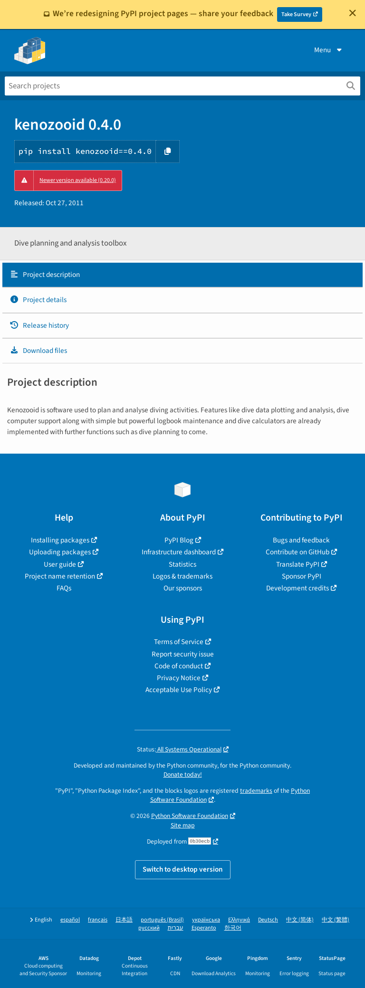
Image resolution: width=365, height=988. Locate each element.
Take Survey (296, 14)
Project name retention (60, 576)
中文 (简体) (300, 920)
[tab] (182, 275)
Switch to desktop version (183, 869)
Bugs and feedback (301, 540)
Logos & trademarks (182, 576)
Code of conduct (178, 666)
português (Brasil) (162, 920)
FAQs (64, 588)
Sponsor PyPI (301, 576)
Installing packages (60, 540)
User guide (60, 564)
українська (206, 920)
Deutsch (268, 920)
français (97, 920)
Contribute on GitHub (297, 552)
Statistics (182, 564)
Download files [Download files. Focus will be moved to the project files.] (38, 350)
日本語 (124, 920)
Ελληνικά (239, 920)
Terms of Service (178, 641)
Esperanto (204, 928)
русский (149, 928)
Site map (183, 825)
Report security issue (183, 654)
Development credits (297, 588)
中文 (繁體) (335, 920)
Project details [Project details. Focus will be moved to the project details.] (38, 299)
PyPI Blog (178, 540)
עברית (175, 928)
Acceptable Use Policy (178, 689)
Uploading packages (60, 552)
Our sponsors (182, 588)
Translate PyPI (297, 564)
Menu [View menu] (329, 50)
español (70, 920)
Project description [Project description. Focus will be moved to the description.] (45, 274)
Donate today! (182, 774)
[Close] (352, 13)
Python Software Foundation (189, 815)
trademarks (256, 790)
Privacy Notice (179, 678)
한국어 (232, 928)
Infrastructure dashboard (179, 552)
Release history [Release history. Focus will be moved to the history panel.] (39, 325)
